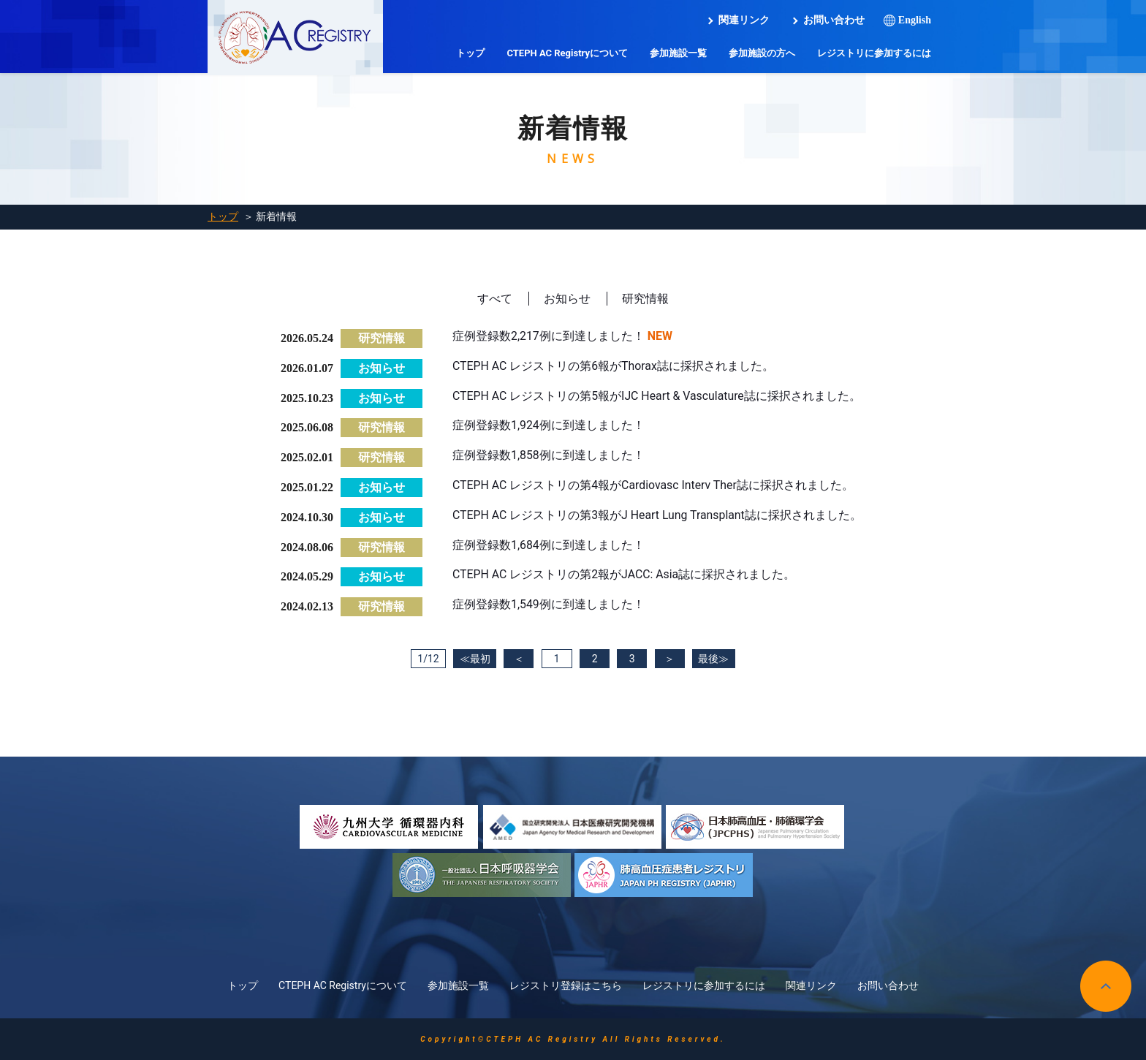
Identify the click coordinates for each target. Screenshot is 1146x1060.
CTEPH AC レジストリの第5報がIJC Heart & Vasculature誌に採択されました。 (657, 396)
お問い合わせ (834, 20)
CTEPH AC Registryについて (567, 53)
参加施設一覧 (678, 53)
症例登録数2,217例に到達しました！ (548, 336)
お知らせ (567, 299)
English (914, 20)
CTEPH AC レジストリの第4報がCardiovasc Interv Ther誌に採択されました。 (653, 485)
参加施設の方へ (762, 53)
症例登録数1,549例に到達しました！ (548, 604)
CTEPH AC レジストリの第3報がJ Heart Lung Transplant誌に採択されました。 (658, 515)
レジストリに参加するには (874, 53)
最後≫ (715, 659)
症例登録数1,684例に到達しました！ (548, 545)
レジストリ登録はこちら (565, 985)
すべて (494, 299)
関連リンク (744, 20)
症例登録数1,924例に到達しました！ (548, 425)
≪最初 (472, 659)
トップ (470, 53)
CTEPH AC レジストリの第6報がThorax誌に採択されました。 (613, 366)
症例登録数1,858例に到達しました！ (548, 455)
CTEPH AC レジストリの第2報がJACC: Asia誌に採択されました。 (624, 574)
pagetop (1105, 986)
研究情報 (645, 299)
